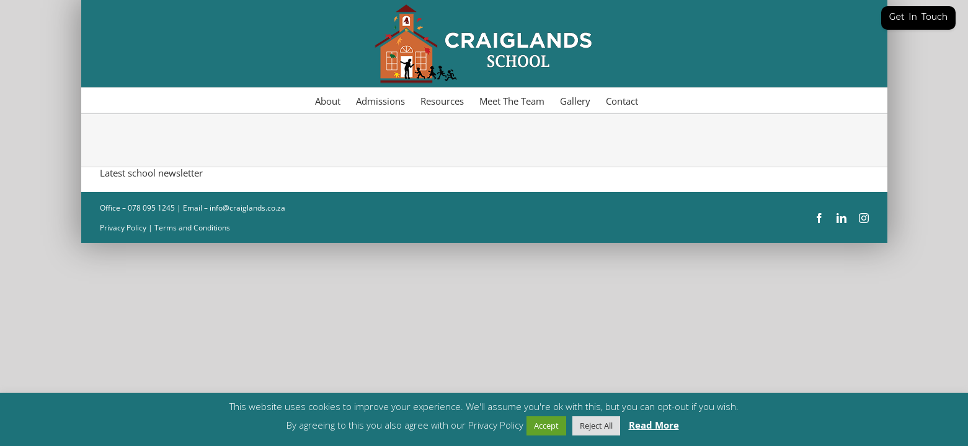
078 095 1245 (152, 208)
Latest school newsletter (151, 173)
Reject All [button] (596, 425)
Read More (654, 425)
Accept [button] (546, 425)
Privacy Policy (123, 227)
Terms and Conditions (192, 227)
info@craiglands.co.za (247, 208)
